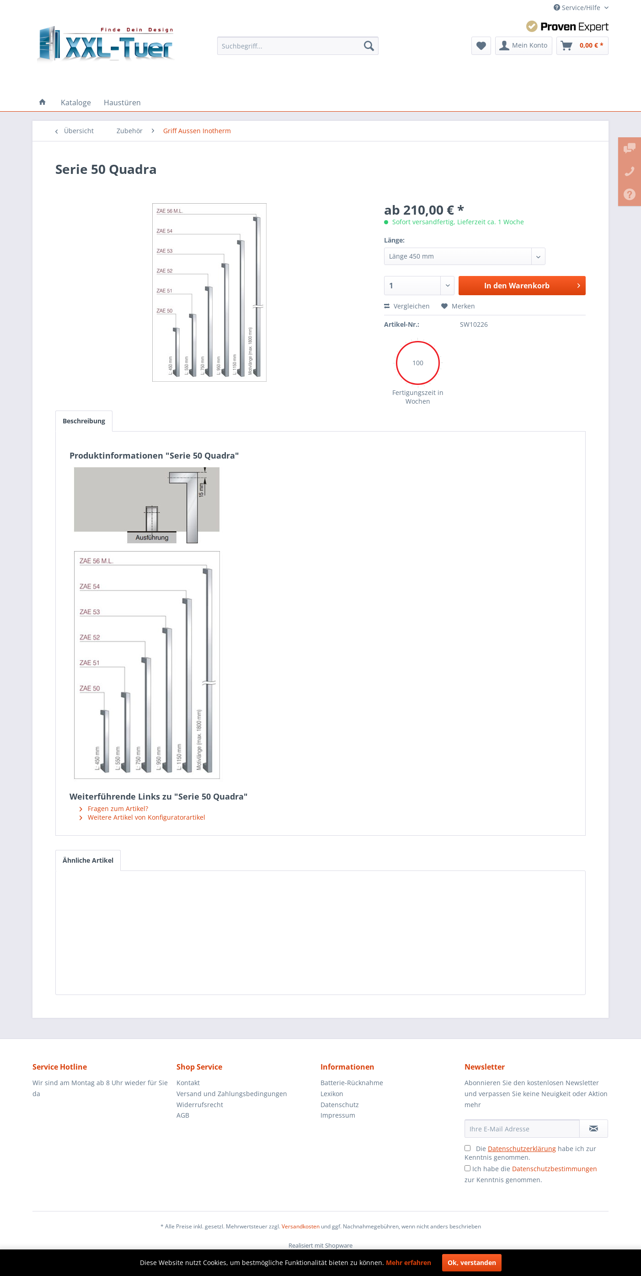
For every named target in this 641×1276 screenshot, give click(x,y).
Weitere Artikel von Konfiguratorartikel (142, 817)
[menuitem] (298, 46)
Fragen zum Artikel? (114, 808)
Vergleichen (407, 306)
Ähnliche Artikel (88, 860)
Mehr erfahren (408, 1262)
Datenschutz (339, 1104)
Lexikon (331, 1093)
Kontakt (188, 1082)
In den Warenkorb (532, 284)
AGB (182, 1115)
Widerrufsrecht (199, 1104)
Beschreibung (84, 420)
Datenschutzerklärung (522, 1148)
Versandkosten (301, 1226)
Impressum (337, 1115)
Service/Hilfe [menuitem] (578, 7)
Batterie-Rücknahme (351, 1082)
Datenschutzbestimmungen (554, 1168)
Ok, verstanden (472, 1262)
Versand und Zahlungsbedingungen (231, 1093)
